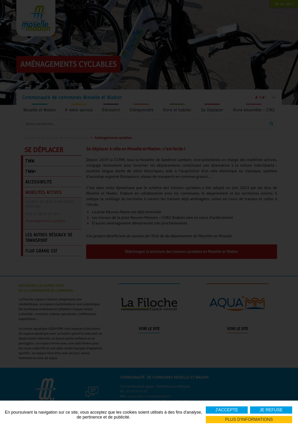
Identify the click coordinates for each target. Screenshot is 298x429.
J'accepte (226, 410)
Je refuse (271, 410)
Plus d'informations (249, 419)
